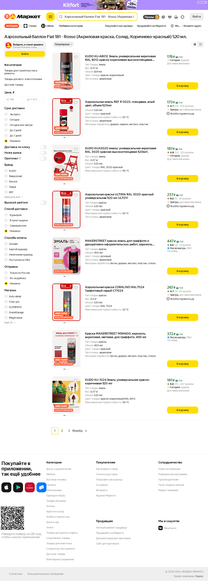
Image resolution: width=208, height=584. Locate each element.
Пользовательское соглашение (45, 573)
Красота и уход (55, 511)
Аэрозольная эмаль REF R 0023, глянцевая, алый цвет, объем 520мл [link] (120, 103)
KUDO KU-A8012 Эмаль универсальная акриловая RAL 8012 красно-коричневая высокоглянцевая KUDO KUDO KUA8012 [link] (120, 58)
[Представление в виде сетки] (200, 44)
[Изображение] (104, 5)
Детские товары (55, 553)
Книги (49, 527)
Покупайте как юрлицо (109, 479)
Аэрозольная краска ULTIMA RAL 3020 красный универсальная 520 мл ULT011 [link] (119, 196)
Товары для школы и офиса (61, 532)
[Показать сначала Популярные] (63, 44)
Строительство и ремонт (60, 548)
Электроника (53, 490)
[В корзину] (182, 85)
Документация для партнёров (113, 538)
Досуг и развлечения (58, 468)
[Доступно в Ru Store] (41, 491)
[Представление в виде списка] (195, 44)
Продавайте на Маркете (110, 532)
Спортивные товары (58, 537)
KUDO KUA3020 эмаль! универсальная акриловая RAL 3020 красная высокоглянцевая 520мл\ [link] (120, 150)
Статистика (15, 573)
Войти (197, 16)
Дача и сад (52, 522)
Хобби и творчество (58, 516)
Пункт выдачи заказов (171, 484)
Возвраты (101, 490)
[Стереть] (133, 16)
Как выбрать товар (107, 468)
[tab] (12, 26)
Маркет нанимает (168, 490)
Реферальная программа (172, 474)
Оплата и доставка (106, 474)
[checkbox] (25, 171)
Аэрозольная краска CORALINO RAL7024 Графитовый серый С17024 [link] (114, 288)
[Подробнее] (202, 2)
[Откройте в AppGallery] (30, 491)
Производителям (168, 479)
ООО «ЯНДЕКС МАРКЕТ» (189, 571)
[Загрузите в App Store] (6, 491)
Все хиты (12, 25)
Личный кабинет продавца (111, 527)
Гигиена (51, 484)
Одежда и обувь (55, 495)
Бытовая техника (56, 479)
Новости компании (169, 468)
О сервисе (102, 484)
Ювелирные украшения (60, 559)
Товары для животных (59, 543)
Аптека (50, 506)
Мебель (50, 474)
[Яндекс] (8, 16)
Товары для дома (56, 500)
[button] (71, 26)
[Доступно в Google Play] (18, 491)
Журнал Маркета (106, 495)
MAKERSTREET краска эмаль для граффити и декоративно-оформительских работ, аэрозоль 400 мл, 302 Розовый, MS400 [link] (118, 242)
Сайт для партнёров (107, 543)
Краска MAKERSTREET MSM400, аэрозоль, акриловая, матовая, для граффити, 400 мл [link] (115, 335)
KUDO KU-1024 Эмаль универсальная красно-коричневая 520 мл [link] (117, 381)
